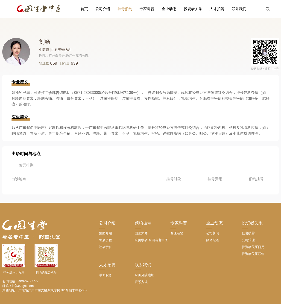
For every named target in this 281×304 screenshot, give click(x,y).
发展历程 (105, 240)
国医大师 (141, 233)
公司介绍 (102, 9)
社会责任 (105, 247)
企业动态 (169, 9)
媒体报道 (212, 240)
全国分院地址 (144, 275)
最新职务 (105, 275)
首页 (84, 9)
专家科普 (147, 9)
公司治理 (248, 240)
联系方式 (141, 282)
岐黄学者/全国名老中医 (151, 240)
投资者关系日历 (253, 247)
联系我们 (239, 9)
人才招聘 (217, 9)
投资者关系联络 (253, 254)
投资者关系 (193, 9)
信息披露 (248, 233)
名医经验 (176, 233)
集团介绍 (105, 233)
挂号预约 (124, 9)
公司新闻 (212, 233)
